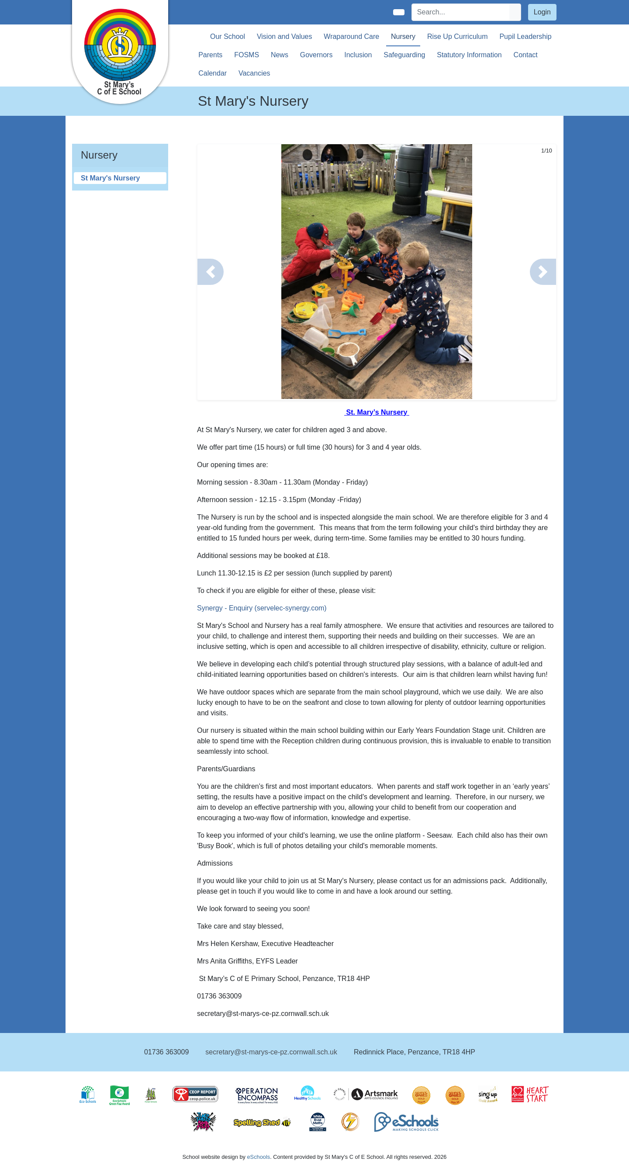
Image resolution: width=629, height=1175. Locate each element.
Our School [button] (227, 36)
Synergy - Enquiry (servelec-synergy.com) (262, 608)
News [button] (279, 55)
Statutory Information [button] (469, 55)
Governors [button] (316, 55)
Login (542, 12)
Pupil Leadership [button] (525, 36)
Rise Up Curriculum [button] (457, 36)
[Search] (461, 12)
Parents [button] (210, 55)
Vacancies (254, 73)
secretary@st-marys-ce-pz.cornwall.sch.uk (271, 1052)
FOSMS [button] (246, 55)
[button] (210, 272)
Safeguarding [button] (404, 55)
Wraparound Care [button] (351, 36)
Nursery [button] (403, 36)
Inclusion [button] (358, 55)
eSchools (258, 1157)
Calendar (212, 73)
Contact (526, 55)
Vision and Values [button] (284, 36)
